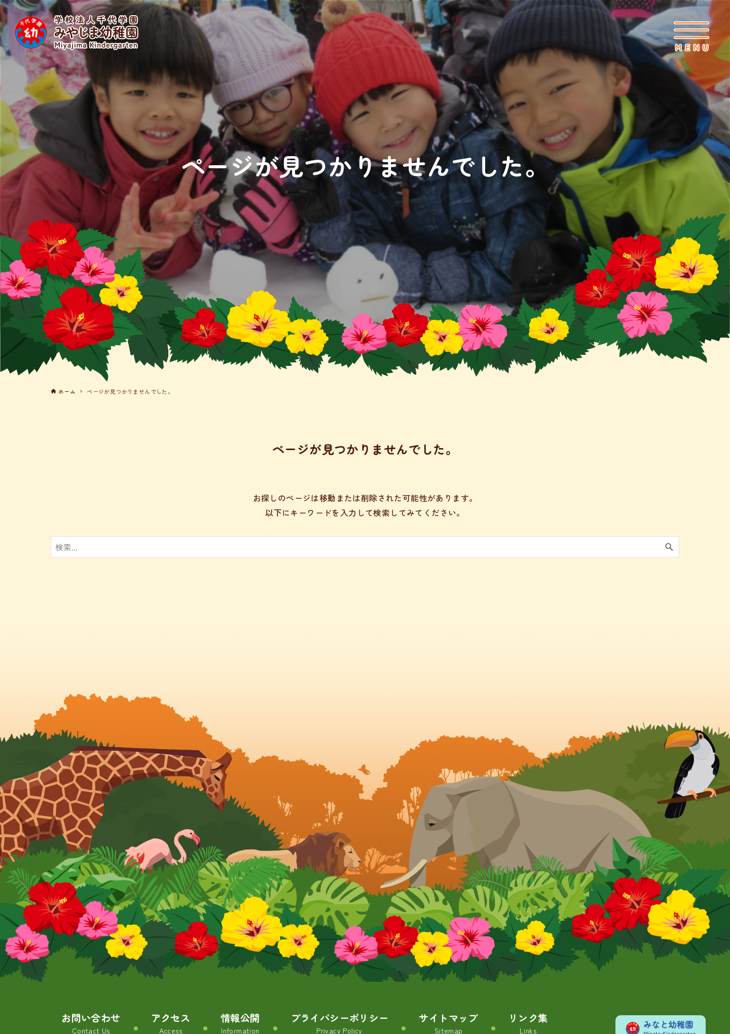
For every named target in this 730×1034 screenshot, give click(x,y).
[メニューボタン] (691, 36)
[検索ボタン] (669, 547)
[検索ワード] (365, 547)
